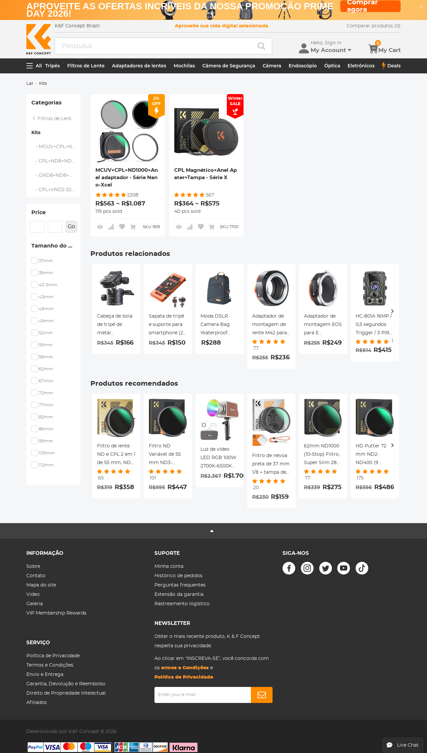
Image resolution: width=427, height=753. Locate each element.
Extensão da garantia (178, 594)
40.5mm (48, 285)
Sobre (33, 566)
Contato (35, 576)
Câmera (272, 66)
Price (38, 212)
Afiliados (36, 702)
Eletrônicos (361, 66)
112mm (46, 465)
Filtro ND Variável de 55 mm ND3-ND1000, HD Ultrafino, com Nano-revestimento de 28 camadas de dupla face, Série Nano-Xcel (168, 455)
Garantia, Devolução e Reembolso (65, 684)
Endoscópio (303, 66)
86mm (46, 429)
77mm (46, 405)
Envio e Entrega (44, 674)
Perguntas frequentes (179, 585)
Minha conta (168, 566)
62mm (46, 369)
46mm (46, 309)
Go (71, 226)
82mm (46, 417)
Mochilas (184, 66)
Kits (35, 132)
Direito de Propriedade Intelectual (66, 693)
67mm (46, 381)
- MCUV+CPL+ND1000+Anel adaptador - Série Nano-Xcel (56, 146)
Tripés (52, 66)
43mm (46, 297)
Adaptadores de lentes (139, 66)
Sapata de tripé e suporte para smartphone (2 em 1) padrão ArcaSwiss (166, 325)
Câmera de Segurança (228, 66)
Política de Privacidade (53, 656)
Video (33, 594)
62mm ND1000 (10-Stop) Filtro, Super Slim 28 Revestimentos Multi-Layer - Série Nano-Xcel (322, 455)
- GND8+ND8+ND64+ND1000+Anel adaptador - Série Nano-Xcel (56, 175)
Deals (391, 65)
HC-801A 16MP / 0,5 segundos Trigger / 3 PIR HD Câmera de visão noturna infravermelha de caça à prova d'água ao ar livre (374, 325)
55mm (46, 345)
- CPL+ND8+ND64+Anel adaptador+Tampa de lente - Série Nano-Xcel (56, 161)
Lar (29, 83)
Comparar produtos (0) (374, 26)
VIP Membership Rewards (56, 613)
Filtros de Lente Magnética (56, 118)
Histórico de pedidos (178, 576)
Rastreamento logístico (181, 604)
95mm (46, 441)
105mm (47, 453)
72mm (46, 393)
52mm (46, 333)
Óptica (332, 66)
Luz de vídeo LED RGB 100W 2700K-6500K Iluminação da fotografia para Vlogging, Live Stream (218, 458)
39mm (46, 273)
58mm (46, 357)
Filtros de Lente (85, 66)
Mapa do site (41, 585)
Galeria (34, 604)
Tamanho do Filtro (55, 246)
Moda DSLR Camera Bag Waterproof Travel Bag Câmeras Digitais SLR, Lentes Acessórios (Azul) (215, 325)
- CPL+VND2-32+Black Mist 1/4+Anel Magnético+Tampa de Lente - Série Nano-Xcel (56, 189)
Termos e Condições (49, 665)
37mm (46, 261)
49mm (46, 321)
